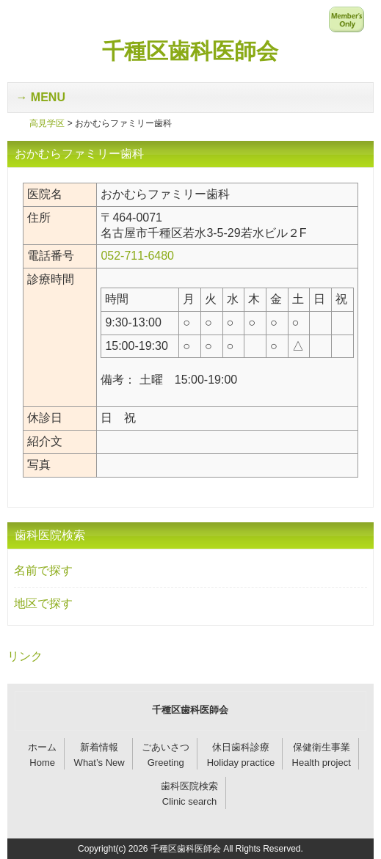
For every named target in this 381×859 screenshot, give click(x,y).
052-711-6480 (137, 255)
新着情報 (99, 747)
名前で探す (43, 570)
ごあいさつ (165, 747)
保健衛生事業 (321, 747)
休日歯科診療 (240, 747)
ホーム (42, 747)
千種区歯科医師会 (190, 51)
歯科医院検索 (189, 786)
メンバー (346, 19)
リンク (25, 656)
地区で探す (43, 603)
